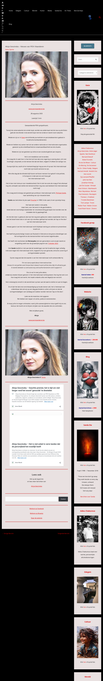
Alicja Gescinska (36, 486)
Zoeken (63, 499)
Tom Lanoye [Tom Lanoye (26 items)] (85, 203)
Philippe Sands (61, 193)
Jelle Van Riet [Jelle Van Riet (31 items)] (87, 180)
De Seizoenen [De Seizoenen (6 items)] (91, 165)
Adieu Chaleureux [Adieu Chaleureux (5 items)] (87, 148)
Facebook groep (87, 223)
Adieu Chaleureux (87, 510)
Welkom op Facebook (36, 509)
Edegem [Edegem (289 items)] (95, 168)
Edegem (18, 11)
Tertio (43, 377)
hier (84, 128)
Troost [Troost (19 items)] (92, 203)
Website (87, 291)
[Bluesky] (90, 19)
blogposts (87, 46)
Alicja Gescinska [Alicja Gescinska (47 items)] (83, 151)
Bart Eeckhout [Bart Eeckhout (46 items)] (90, 154)
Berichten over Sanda (87, 496)
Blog (10, 24)
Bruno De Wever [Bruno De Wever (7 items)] (84, 163)
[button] (99, 17)
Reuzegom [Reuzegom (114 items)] (92, 194)
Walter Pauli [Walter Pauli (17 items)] (82, 206)
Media (49, 11)
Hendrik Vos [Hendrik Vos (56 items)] (93, 171)
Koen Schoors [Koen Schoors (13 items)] (82, 188)
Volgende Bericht (64, 533)
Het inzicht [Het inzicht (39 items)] (87, 174)
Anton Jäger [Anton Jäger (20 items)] (93, 151)
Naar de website (36, 518)
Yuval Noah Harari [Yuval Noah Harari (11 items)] (84, 208)
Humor (42, 11)
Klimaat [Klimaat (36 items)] (93, 186)
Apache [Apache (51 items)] (82, 154)
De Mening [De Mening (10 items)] (82, 165)
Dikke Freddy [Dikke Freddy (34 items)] (87, 168)
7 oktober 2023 (53, 243)
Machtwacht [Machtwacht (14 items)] (92, 188)
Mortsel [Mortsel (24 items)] (93, 191)
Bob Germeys (77, 11)
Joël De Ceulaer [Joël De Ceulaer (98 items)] (84, 186)
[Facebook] (90, 16)
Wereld (34, 11)
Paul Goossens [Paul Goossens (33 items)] (83, 194)
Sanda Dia (57, 11)
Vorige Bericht (8, 533)
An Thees (67, 11)
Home (11, 11)
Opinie (11, 49)
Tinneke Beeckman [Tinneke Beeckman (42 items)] (87, 200)
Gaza (7, 49)
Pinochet (34, 200)
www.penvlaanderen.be (37, 109)
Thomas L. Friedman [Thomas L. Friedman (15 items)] (87, 197)
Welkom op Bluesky (36, 513)
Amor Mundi (3, 11)
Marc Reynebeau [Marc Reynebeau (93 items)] (84, 191)
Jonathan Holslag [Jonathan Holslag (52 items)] (87, 183)
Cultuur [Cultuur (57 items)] (93, 163)
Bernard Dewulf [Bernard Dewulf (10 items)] (87, 157)
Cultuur (26, 11)
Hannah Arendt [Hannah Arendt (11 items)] (83, 171)
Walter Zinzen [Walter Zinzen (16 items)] (92, 206)
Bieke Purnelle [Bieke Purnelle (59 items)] (87, 160)
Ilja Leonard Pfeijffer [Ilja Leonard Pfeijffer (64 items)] (87, 177)
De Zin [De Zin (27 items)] (79, 168)
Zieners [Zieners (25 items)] (94, 208)
